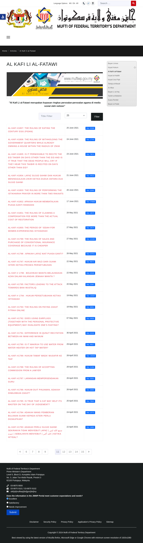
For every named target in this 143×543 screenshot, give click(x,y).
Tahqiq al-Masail (114, 84)
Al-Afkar (111, 88)
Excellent (12, 499)
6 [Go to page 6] (26, 451)
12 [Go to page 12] (63, 451)
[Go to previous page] (20, 452)
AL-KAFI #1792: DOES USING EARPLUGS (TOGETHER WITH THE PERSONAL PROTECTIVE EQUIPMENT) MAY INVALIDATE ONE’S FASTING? (33, 321)
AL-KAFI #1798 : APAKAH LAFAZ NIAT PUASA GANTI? (35, 254)
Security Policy (49, 522)
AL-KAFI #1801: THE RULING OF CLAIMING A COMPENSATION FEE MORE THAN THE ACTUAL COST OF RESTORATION (33, 216)
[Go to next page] (89, 452)
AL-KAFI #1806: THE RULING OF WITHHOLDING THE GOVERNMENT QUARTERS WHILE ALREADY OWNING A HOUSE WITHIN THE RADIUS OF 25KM (35, 142)
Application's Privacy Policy (90, 522)
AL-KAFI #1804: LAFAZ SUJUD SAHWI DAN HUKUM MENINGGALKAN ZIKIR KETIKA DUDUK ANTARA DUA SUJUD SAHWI (35, 178)
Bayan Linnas (113, 63)
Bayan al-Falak (113, 104)
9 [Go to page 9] (45, 451)
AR (77, 3)
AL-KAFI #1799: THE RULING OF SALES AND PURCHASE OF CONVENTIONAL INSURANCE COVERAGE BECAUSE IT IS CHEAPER (31, 242)
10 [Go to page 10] (51, 451)
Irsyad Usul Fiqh (114, 80)
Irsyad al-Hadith (114, 76)
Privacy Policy (67, 522)
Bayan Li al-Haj (113, 92)
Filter (97, 116)
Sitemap (109, 522)
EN (74, 3)
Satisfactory (13, 503)
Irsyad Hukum (113, 67)
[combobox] (114, 3)
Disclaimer (34, 522)
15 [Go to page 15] (82, 451)
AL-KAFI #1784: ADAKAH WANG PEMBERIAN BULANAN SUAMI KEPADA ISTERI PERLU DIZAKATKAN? (31, 415)
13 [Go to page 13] (70, 451)
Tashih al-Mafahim (114, 96)
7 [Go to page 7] (32, 451)
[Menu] (8, 37)
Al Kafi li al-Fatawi (114, 72)
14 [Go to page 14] (76, 451)
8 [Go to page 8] (39, 451)
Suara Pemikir (113, 100)
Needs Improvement (17, 507)
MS (70, 3)
